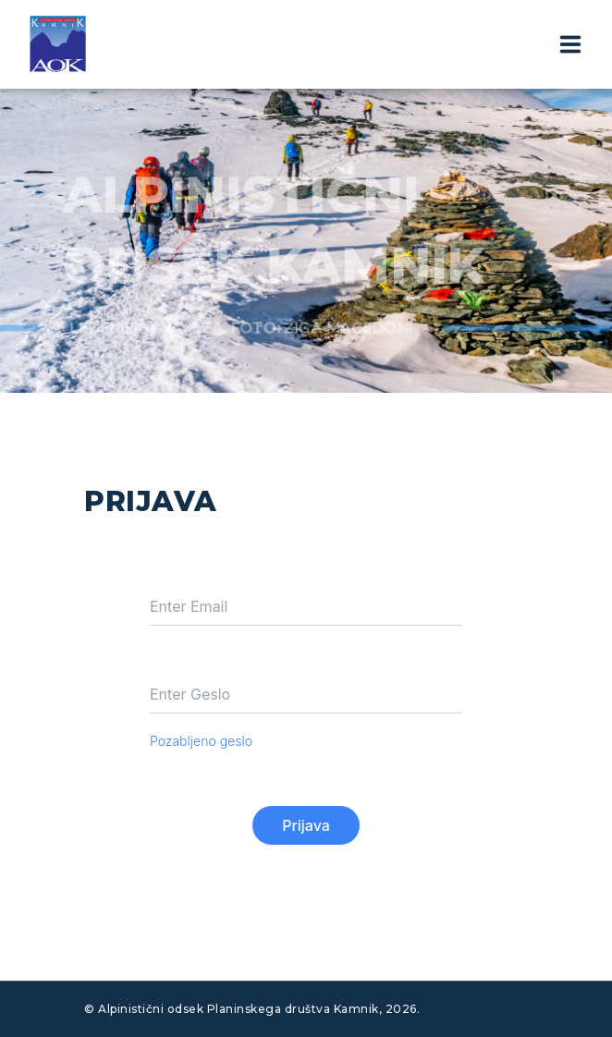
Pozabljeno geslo (201, 741)
